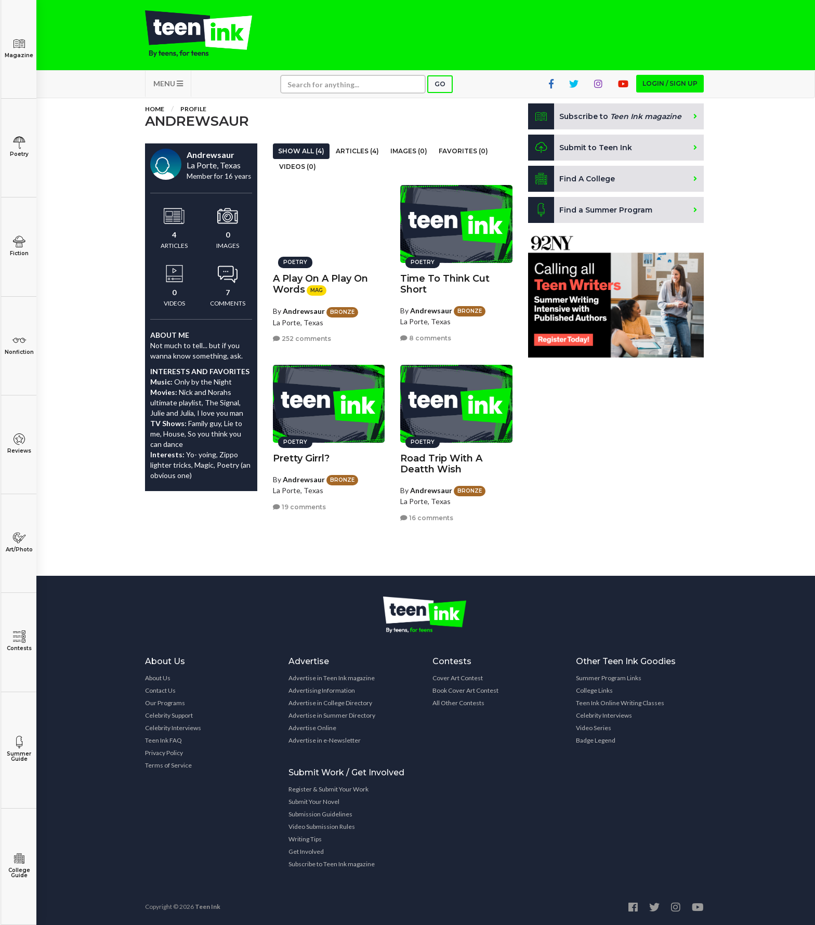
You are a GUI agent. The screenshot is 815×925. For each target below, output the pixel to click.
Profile (193, 109)
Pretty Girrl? (301, 458)
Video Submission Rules (321, 826)
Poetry (19, 146)
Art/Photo (19, 542)
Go (440, 84)
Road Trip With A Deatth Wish (441, 464)
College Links (594, 690)
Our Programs (165, 703)
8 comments (425, 338)
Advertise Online (312, 728)
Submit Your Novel (313, 801)
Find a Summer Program (590, 210)
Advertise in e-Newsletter (324, 740)
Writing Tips (305, 839)
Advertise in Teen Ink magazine (331, 678)
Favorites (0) (463, 151)
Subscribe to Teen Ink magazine (331, 864)
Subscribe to (604, 116)
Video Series (593, 728)
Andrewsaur (304, 311)
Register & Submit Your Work (328, 789)
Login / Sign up (670, 83)
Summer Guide (19, 749)
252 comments (302, 338)
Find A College (571, 179)
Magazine (19, 48)
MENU (168, 83)
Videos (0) (297, 166)
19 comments (299, 507)
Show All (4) (301, 151)
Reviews (19, 443)
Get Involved (306, 851)
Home (154, 109)
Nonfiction (19, 344)
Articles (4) (357, 151)
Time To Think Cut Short (445, 284)
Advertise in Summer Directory (331, 715)
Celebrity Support (169, 715)
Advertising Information (321, 690)
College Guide (19, 865)
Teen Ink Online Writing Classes (620, 703)
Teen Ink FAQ (163, 740)
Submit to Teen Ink (580, 148)
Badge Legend (595, 740)
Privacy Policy (164, 753)
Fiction (19, 246)
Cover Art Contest (457, 678)
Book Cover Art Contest (465, 690)
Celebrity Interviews (173, 728)
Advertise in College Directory (330, 703)
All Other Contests (458, 703)
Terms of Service (168, 765)
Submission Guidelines (320, 814)
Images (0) (408, 151)
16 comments (426, 518)
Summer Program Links (608, 678)
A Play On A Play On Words (320, 284)
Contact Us (160, 690)
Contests (19, 641)
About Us (157, 678)
